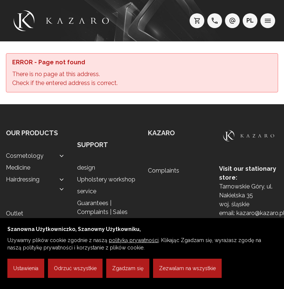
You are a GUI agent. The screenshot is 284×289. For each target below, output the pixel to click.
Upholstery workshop (106, 179)
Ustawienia (25, 268)
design (86, 167)
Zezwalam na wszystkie (187, 268)
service (86, 191)
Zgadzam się (127, 268)
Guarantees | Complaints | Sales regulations (102, 212)
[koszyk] (197, 20)
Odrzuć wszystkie (75, 268)
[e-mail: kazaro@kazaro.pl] (232, 20)
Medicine (18, 167)
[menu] (267, 20)
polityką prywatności (134, 240)
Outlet (14, 213)
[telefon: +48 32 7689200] (214, 20)
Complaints (163, 170)
